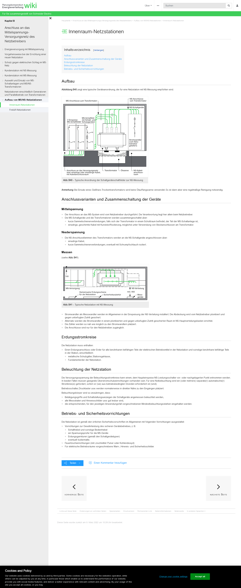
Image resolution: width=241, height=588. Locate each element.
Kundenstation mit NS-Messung (20, 70)
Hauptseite (66, 21)
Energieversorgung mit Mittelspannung (24, 49)
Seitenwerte (179, 511)
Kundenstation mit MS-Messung (21, 75)
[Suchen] (194, 5)
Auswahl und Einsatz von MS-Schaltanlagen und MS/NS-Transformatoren (19, 83)
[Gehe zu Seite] (229, 5)
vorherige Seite (74, 494)
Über (147, 5)
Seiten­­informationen (163, 511)
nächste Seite (218, 494)
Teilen (73, 462)
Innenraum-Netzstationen (22, 105)
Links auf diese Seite (68, 511)
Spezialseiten (114, 511)
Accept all (200, 576)
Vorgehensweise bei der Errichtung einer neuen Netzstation (25, 56)
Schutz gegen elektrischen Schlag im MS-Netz (26, 64)
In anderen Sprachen (195, 511)
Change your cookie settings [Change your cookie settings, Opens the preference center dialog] (173, 576)
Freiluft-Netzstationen (20, 110)
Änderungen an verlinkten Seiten (93, 511)
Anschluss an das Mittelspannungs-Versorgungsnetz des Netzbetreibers (102, 21)
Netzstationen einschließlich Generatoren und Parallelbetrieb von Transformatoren (25, 93)
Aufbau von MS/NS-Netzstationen (23, 100)
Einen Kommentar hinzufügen (110, 462)
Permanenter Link (144, 511)
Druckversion (128, 511)
